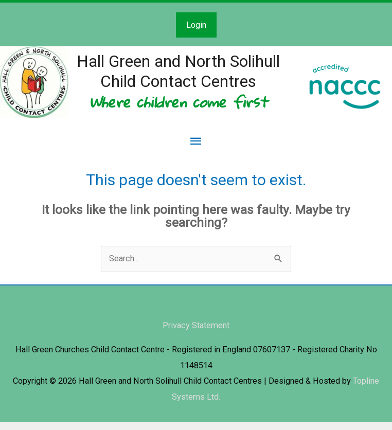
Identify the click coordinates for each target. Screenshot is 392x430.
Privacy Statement (196, 333)
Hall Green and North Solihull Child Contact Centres (191, 74)
